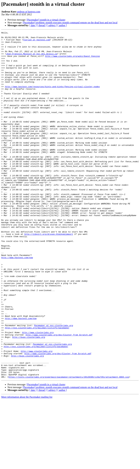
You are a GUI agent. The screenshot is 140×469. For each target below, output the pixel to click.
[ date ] (32, 25)
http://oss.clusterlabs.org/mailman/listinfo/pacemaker (37, 387)
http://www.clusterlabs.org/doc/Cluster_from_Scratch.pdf (59, 395)
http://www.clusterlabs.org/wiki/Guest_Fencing (72, 61)
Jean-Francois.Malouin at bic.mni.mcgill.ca (31, 58)
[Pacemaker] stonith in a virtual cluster (46, 19)
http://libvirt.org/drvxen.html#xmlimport (48, 274)
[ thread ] (41, 25)
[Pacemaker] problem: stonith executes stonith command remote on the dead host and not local (70, 22)
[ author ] (62, 25)
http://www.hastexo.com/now (17, 302)
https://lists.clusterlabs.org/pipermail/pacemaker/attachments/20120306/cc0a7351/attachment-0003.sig (69, 446)
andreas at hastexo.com (28, 11)
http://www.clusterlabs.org (38, 392)
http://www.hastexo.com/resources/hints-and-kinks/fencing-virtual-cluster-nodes (52, 97)
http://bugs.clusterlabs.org (28, 398)
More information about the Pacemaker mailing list (26, 466)
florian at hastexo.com (36, 41)
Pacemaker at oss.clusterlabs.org (53, 384)
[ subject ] (52, 25)
